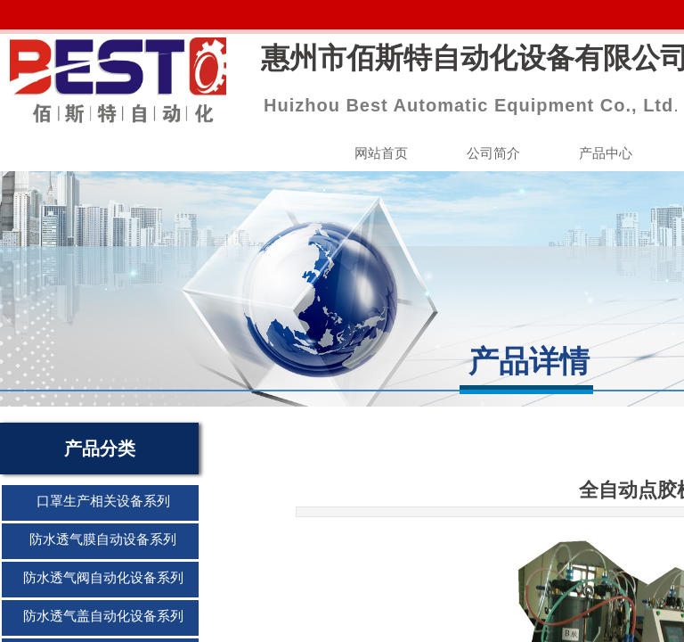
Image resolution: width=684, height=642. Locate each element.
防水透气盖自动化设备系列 (103, 616)
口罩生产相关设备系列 (103, 501)
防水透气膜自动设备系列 (102, 539)
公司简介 (493, 153)
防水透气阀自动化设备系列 (103, 578)
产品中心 (605, 153)
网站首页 (381, 153)
